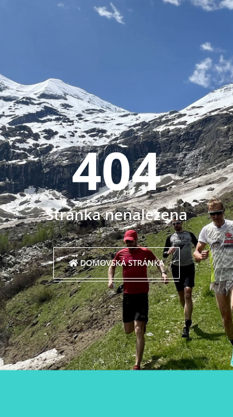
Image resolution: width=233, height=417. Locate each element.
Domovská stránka (117, 262)
